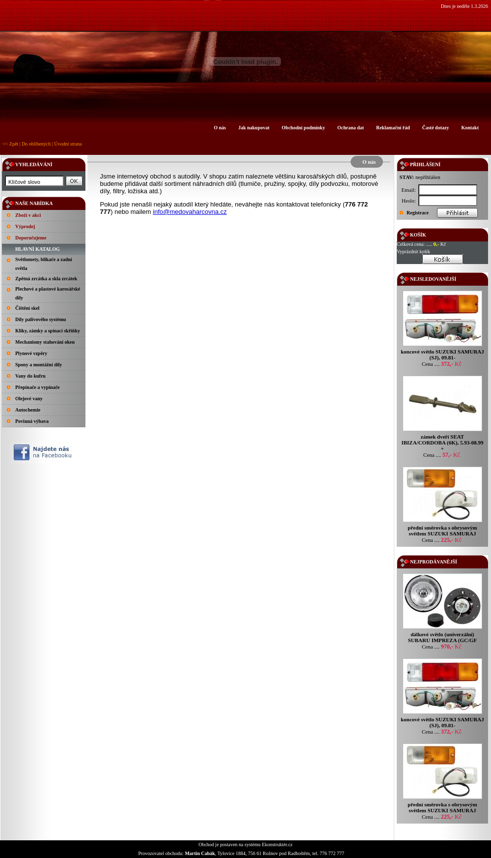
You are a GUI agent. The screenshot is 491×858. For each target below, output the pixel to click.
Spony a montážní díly (38, 364)
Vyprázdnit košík (413, 251)
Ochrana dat (350, 127)
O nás (220, 127)
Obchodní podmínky (303, 127)
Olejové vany (29, 398)
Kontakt (470, 127)
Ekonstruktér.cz (277, 844)
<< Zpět (10, 144)
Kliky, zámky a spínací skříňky (47, 330)
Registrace (418, 212)
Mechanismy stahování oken (45, 342)
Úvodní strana (68, 144)
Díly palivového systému (40, 319)
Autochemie (27, 410)
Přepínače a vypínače (37, 387)
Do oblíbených (36, 144)
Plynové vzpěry (31, 353)
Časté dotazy (435, 127)
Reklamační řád (393, 127)
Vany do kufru (30, 376)
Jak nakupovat (254, 127)
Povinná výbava (32, 421)
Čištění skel (27, 308)
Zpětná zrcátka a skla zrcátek (46, 278)
